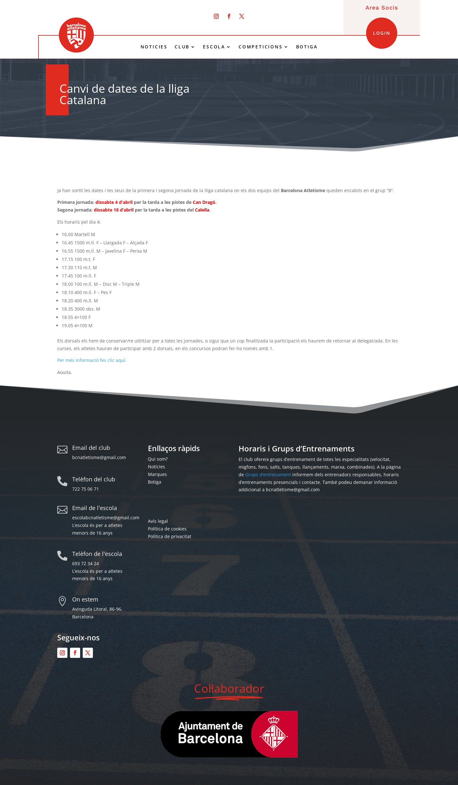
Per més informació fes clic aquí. (92, 360)
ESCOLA (214, 47)
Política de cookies (167, 529)
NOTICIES (154, 47)
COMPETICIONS (261, 47)
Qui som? (158, 459)
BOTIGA (307, 47)
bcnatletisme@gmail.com (99, 457)
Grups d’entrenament (268, 475)
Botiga (154, 482)
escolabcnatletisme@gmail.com (105, 518)
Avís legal (158, 521)
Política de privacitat (169, 536)
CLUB (182, 47)
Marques (157, 474)
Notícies (156, 467)
